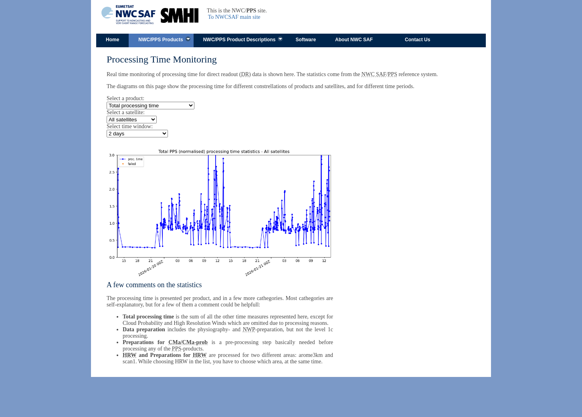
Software (305, 39)
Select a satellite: (126, 112)
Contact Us (417, 39)
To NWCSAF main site (234, 17)
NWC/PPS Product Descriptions (239, 39)
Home (112, 39)
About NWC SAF (354, 39)
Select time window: (130, 126)
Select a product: (125, 98)
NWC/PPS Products (160, 39)
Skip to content (225, 23)
